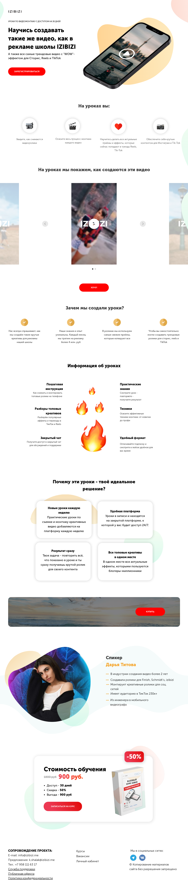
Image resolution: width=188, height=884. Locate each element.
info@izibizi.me (28, 855)
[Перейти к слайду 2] (95, 269)
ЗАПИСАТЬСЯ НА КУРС (63, 806)
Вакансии (82, 856)
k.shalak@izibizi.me (42, 860)
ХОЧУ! (94, 287)
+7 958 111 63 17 (26, 864)
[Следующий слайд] (143, 224)
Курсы (80, 851)
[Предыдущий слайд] (45, 224)
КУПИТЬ (150, 611)
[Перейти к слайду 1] (92, 269)
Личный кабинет (87, 861)
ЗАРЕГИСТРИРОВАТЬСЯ (27, 71)
